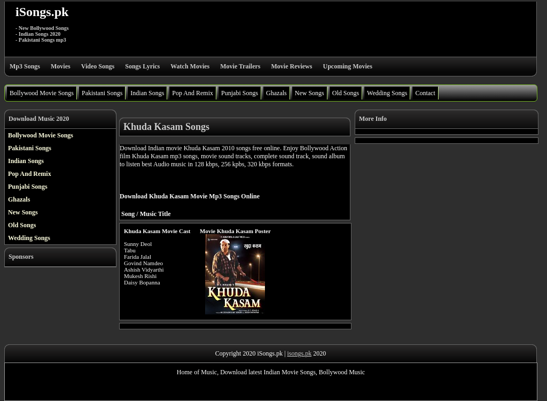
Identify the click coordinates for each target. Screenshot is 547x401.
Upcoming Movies (347, 66)
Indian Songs (147, 93)
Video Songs (98, 66)
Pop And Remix (192, 93)
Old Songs (345, 93)
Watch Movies (189, 66)
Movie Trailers (240, 66)
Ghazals (276, 93)
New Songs (309, 93)
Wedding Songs (387, 93)
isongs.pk (299, 353)
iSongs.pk (41, 12)
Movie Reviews (291, 66)
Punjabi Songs (239, 93)
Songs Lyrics (142, 66)
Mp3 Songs (25, 66)
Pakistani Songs (102, 93)
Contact (425, 93)
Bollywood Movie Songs (42, 93)
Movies (61, 66)
